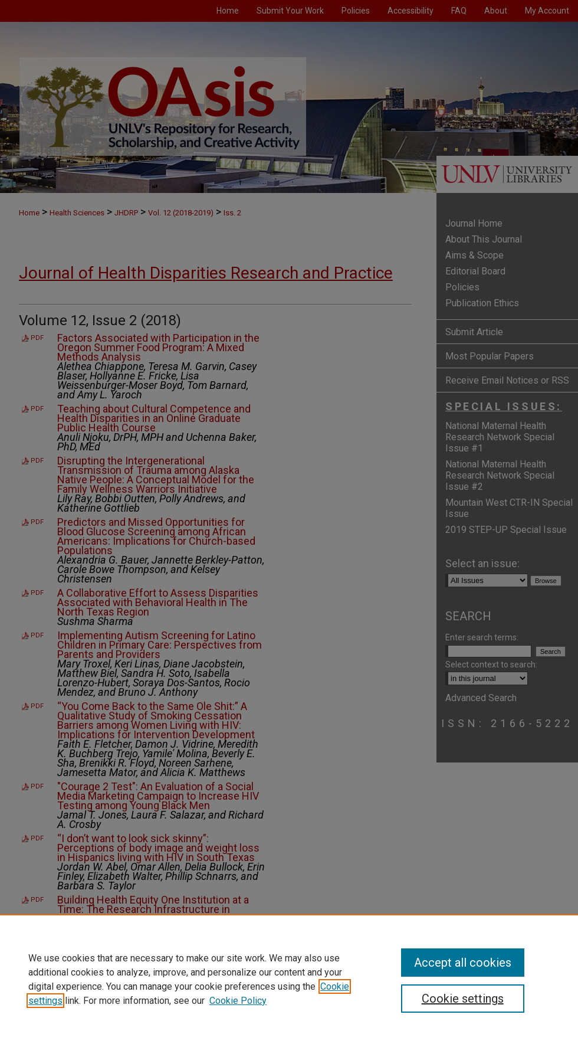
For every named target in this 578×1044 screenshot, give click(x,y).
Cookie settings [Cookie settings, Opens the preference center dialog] (463, 998)
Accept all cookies (462, 962)
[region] (289, 979)
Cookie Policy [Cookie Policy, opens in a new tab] (238, 1000)
